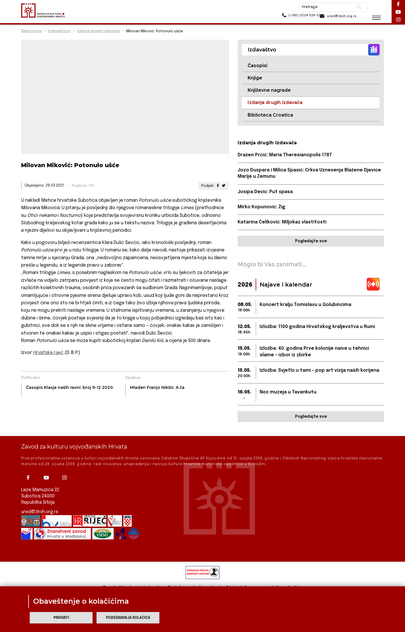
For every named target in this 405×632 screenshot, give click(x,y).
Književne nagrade (269, 90)
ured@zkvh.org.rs (40, 511)
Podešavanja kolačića (128, 618)
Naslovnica (31, 31)
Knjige (255, 78)
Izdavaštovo (59, 31)
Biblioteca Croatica (270, 115)
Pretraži (354, 7)
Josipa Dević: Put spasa (266, 192)
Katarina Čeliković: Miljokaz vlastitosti (282, 222)
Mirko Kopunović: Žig (261, 207)
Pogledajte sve (311, 242)
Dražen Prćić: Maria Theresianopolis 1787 (285, 155)
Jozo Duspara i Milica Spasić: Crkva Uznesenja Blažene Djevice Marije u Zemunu (310, 173)
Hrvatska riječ (48, 352)
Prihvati (61, 618)
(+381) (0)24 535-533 (288, 17)
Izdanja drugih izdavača (98, 31)
